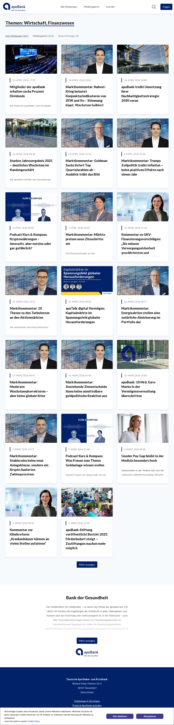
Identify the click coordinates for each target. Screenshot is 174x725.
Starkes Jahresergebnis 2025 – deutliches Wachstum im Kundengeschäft (31, 165)
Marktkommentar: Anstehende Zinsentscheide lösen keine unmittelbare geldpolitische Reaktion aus (86, 389)
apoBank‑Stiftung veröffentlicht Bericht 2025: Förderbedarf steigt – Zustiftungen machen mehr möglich (87, 539)
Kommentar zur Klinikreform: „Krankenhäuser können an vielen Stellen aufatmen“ (29, 536)
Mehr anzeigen (87, 564)
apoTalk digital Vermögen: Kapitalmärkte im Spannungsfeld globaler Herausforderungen (85, 315)
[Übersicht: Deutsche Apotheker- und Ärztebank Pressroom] (14, 7)
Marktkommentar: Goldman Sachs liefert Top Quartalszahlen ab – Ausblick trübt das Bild (86, 167)
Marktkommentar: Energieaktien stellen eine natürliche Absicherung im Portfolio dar (140, 315)
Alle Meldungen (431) (16, 35)
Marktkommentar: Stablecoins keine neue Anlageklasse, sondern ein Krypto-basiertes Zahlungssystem (29, 465)
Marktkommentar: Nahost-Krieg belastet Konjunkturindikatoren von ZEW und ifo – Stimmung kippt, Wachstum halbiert (86, 96)
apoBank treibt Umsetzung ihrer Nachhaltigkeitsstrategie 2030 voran (141, 94)
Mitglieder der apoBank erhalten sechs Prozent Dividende (27, 91)
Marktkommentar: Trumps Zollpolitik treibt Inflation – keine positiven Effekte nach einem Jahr (142, 167)
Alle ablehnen (120, 716)
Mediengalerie (92, 6)
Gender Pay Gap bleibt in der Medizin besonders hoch (142, 458)
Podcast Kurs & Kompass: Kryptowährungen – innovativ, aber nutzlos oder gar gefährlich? (30, 241)
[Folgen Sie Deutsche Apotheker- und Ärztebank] (166, 7)
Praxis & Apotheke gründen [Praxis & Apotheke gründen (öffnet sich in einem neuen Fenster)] (87, 705)
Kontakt (110, 6)
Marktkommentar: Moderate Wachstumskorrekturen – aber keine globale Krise (29, 389)
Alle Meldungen (68, 6)
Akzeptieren (150, 716)
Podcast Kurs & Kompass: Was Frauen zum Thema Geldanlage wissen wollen (85, 460)
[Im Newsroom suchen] (154, 7)
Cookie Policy (34, 721)
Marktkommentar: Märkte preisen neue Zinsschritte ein (85, 239)
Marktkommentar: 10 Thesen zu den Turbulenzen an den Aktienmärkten (30, 312)
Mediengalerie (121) (43, 35)
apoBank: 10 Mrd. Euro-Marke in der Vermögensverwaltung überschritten (138, 389)
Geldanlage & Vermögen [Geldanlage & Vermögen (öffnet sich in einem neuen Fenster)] (87, 701)
